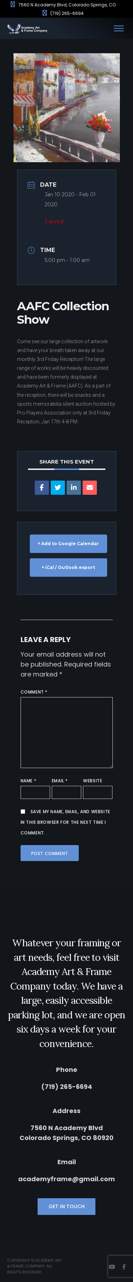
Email (60, 781)
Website (92, 781)
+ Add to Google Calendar (68, 543)
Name (29, 781)
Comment (34, 692)
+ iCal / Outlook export (68, 567)
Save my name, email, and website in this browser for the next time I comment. (65, 822)
